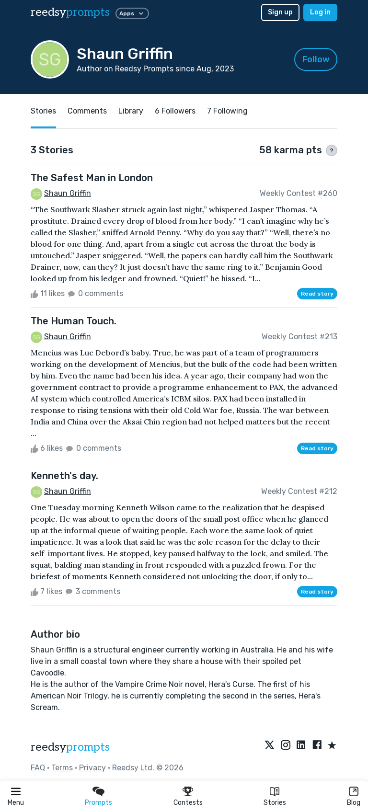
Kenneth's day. (64, 475)
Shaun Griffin (67, 193)
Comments (87, 110)
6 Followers (175, 110)
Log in (320, 12)
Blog (353, 803)
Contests (188, 803)
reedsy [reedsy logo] (70, 12)
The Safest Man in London (92, 177)
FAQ (38, 767)
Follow (316, 59)
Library (130, 110)
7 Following (227, 110)
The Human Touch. (73, 321)
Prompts (98, 803)
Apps (132, 13)
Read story (317, 293)
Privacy (92, 767)
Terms (62, 767)
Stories (275, 803)
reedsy (70, 747)
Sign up (280, 12)
